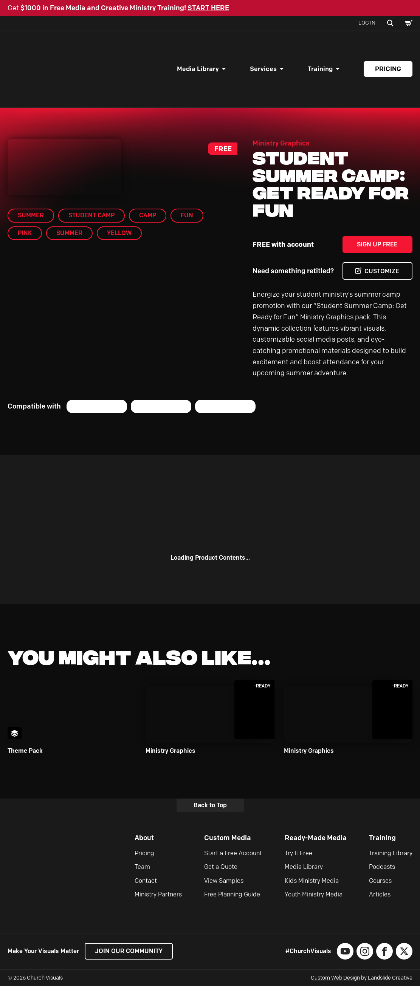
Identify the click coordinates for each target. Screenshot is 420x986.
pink (25, 233)
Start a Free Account (233, 853)
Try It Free (298, 853)
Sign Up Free (377, 244)
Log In (366, 23)
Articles (380, 894)
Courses (380, 880)
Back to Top (210, 805)
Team (142, 866)
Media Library (198, 69)
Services (263, 69)
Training (320, 69)
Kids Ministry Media (312, 880)
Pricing (388, 69)
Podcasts (382, 866)
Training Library (390, 853)
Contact (146, 880)
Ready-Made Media (316, 838)
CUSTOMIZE (381, 271)
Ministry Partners (158, 894)
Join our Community (129, 951)
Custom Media (227, 838)
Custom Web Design (335, 978)
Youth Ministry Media (314, 894)
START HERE (208, 8)
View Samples (223, 880)
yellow (119, 233)
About (144, 838)
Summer (69, 233)
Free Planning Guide (232, 894)
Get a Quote (220, 866)
